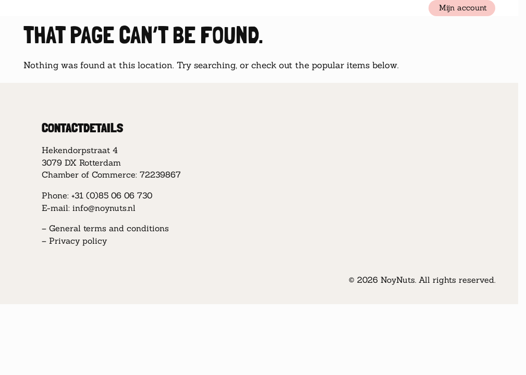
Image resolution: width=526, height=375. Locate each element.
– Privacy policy (74, 240)
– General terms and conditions (105, 228)
